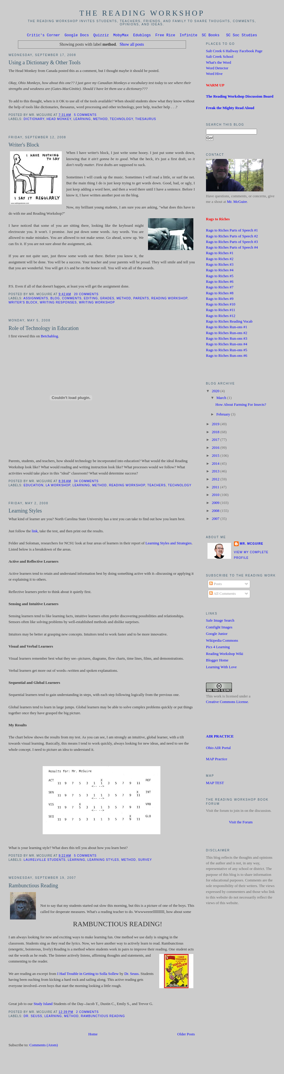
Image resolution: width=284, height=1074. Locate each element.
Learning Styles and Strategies (168, 544)
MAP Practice (216, 760)
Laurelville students (44, 860)
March (221, 399)
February (223, 415)
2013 (216, 472)
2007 (216, 520)
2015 (216, 456)
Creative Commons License (227, 703)
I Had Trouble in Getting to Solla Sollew (88, 975)
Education (33, 486)
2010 (216, 496)
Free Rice (165, 35)
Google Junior (216, 635)
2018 (216, 433)
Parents (141, 299)
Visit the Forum (241, 823)
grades (107, 299)
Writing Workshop (97, 303)
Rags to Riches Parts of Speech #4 (232, 248)
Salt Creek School (219, 57)
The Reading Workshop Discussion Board (239, 97)
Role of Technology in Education (44, 329)
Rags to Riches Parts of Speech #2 (232, 237)
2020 (216, 392)
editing (91, 299)
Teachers (156, 486)
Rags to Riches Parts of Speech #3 (232, 243)
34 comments (86, 482)
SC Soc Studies (241, 35)
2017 (216, 441)
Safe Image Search (220, 621)
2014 (216, 464)
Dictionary (34, 119)
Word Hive (214, 75)
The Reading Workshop (142, 13)
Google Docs (76, 35)
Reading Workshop (169, 299)
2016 (216, 448)
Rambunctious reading (103, 1017)
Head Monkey (58, 119)
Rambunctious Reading (33, 886)
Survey (145, 860)
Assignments (36, 299)
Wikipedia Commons (222, 641)
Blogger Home (217, 661)
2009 (216, 504)
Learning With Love (221, 668)
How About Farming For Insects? (240, 405)
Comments (72, 299)
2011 (216, 488)
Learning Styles (25, 512)
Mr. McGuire (237, 203)
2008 (216, 512)
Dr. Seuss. (132, 975)
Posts (215, 585)
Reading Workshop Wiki (224, 655)
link (34, 532)
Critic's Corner (43, 35)
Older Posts (186, 1035)
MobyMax (121, 35)
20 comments (86, 295)
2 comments (87, 1012)
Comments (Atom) (43, 1046)
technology (121, 119)
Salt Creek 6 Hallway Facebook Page (234, 52)
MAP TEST (215, 784)
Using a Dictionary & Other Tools (45, 63)
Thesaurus (145, 119)
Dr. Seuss (33, 1017)
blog (55, 299)
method (100, 119)
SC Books (211, 35)
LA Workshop (58, 486)
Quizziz (101, 35)
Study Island (43, 1005)
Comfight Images (219, 628)
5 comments (85, 115)
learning (82, 119)
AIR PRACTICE (220, 737)
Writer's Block (24, 146)
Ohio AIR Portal (218, 749)
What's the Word (218, 63)
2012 (216, 480)
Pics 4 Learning (218, 648)
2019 (216, 425)
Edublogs (142, 35)
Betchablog (49, 337)
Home (92, 1035)
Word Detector (217, 69)
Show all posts (131, 45)
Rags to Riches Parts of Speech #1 (232, 231)
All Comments (222, 594)
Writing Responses (58, 303)
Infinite (188, 35)
